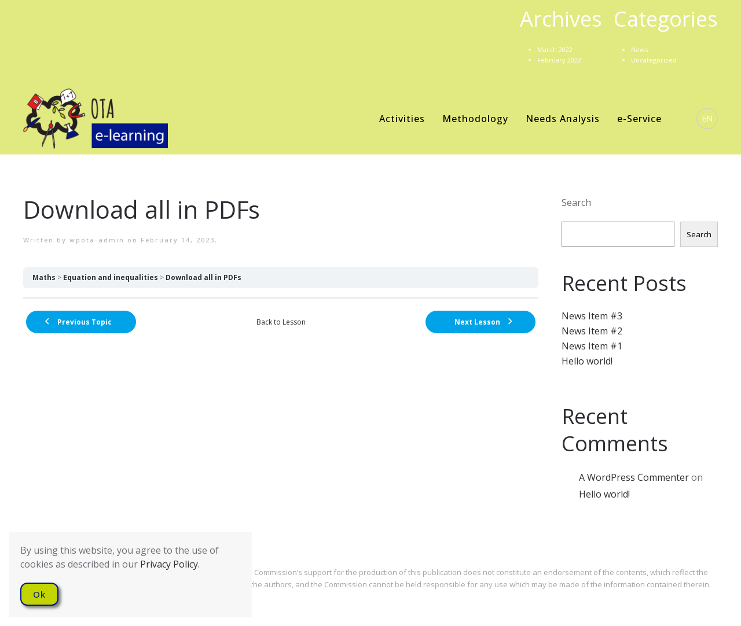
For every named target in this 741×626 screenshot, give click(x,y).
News (639, 49)
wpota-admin (96, 239)
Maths (44, 277)
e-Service (639, 118)
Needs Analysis (563, 118)
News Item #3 (592, 316)
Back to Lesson (281, 322)
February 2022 (559, 60)
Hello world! (587, 361)
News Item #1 (592, 346)
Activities (402, 118)
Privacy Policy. (170, 564)
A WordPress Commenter (634, 477)
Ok (39, 594)
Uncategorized (654, 60)
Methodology (475, 118)
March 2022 (555, 49)
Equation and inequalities (110, 277)
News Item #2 (592, 331)
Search (576, 202)
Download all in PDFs (203, 277)
